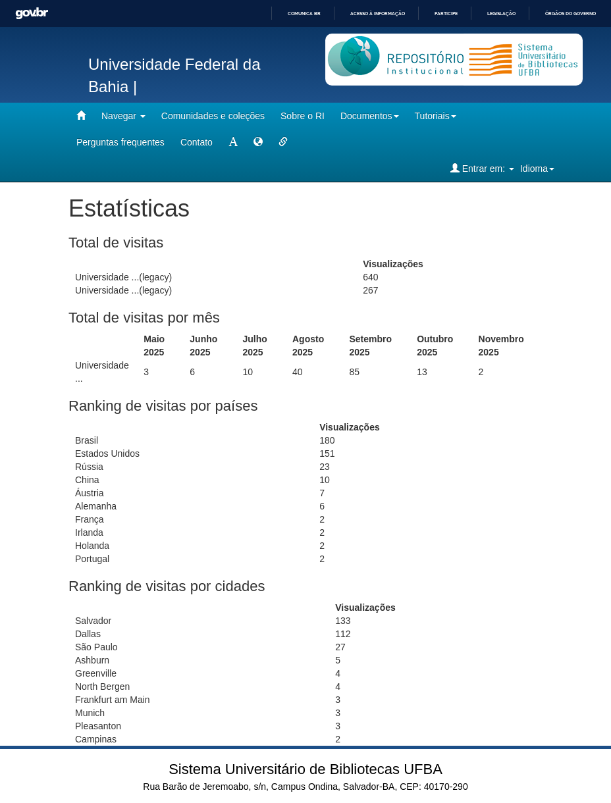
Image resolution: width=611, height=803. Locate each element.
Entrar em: (482, 168)
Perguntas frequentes (120, 142)
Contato (196, 142)
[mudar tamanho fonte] (233, 142)
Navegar (123, 116)
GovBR (31, 13)
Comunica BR (304, 13)
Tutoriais (435, 116)
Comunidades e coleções (213, 116)
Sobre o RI (302, 116)
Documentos (369, 116)
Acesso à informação (377, 13)
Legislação (501, 13)
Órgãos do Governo (570, 13)
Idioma (537, 168)
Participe (446, 13)
